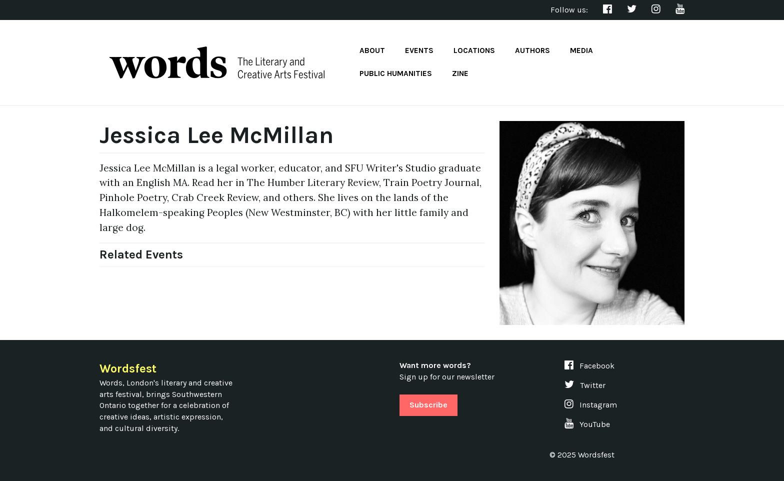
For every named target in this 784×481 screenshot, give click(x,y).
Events (419, 50)
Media (581, 50)
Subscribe (429, 405)
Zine (460, 73)
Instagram (590, 405)
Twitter (585, 385)
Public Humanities (396, 73)
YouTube (587, 424)
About (372, 50)
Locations (474, 50)
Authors (532, 50)
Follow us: (569, 9)
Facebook (589, 365)
